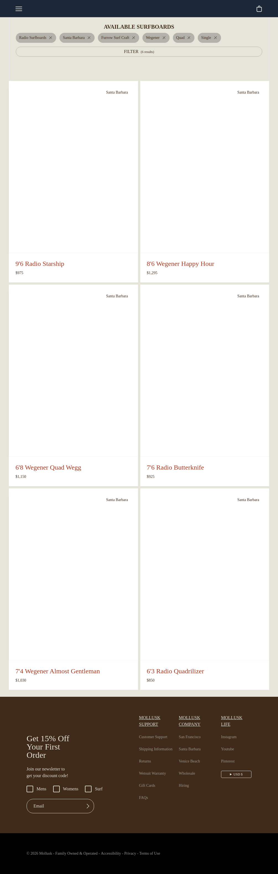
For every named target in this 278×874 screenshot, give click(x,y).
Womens (68, 789)
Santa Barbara (193, 742)
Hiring (185, 779)
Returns (146, 755)
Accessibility (117, 853)
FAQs (143, 791)
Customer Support (155, 730)
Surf (97, 789)
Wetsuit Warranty (154, 767)
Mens (37, 789)
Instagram (231, 730)
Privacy (140, 853)
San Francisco (192, 730)
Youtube (229, 742)
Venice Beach (192, 755)
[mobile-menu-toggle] (18, 8)
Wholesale (189, 767)
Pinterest (230, 755)
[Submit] (88, 806)
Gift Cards (148, 779)
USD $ (238, 768)
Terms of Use (161, 853)
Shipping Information (157, 742)
